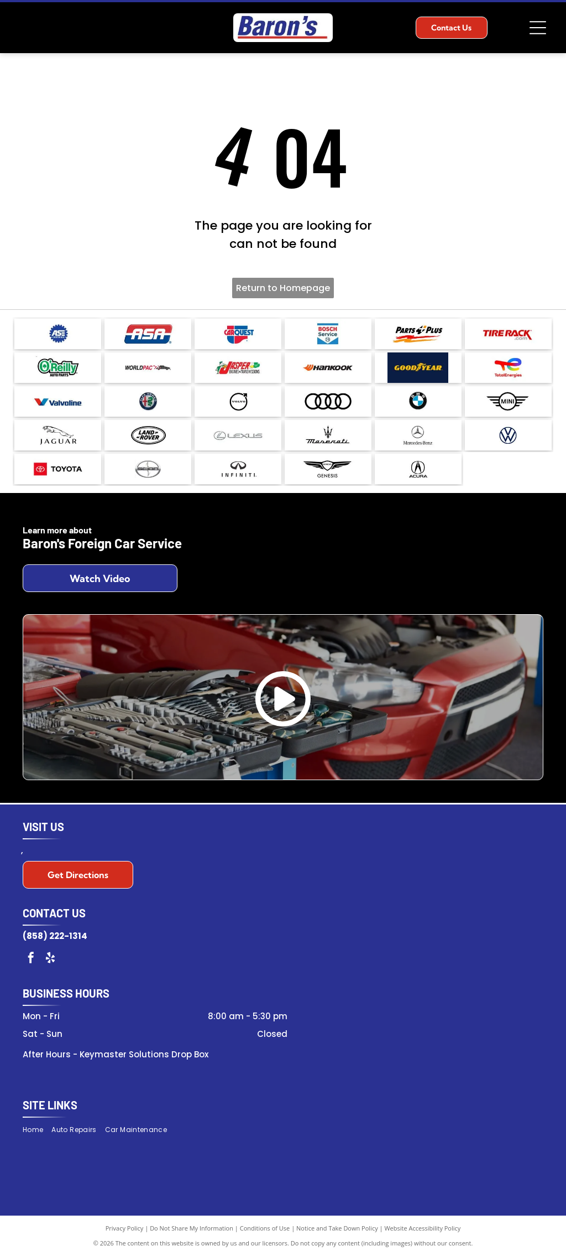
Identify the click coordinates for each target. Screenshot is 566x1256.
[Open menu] (538, 27)
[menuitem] (37, 1129)
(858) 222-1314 (55, 936)
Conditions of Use (265, 1228)
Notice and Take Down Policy (337, 1228)
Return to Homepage (283, 288)
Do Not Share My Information (191, 1228)
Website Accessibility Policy (422, 1228)
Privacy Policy (125, 1228)
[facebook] (31, 959)
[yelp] (50, 959)
